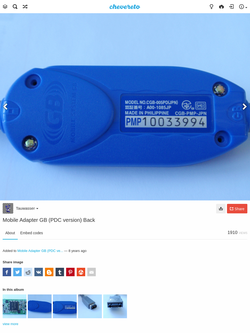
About (10, 233)
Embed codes (31, 233)
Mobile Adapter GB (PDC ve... (40, 251)
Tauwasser (27, 208)
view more (10, 324)
